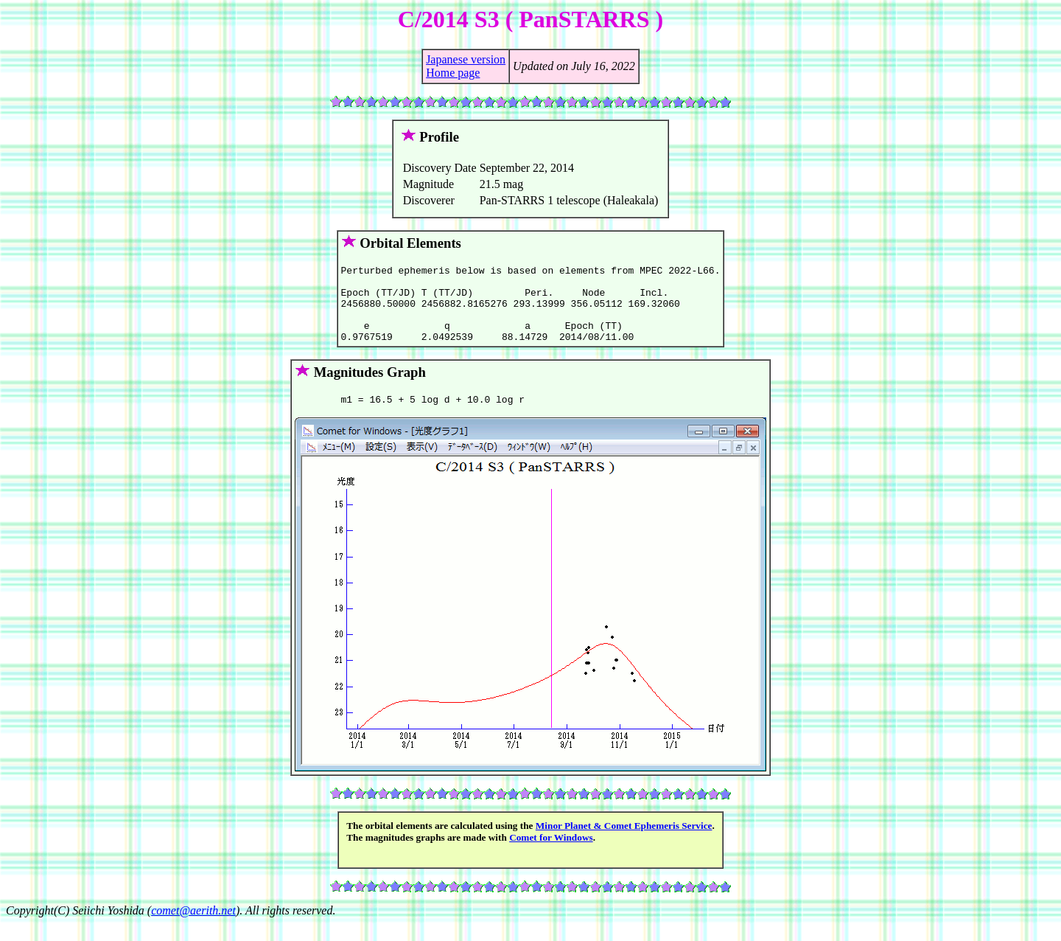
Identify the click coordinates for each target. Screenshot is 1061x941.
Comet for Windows (551, 855)
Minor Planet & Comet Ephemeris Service (624, 843)
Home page (453, 72)
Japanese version (465, 59)
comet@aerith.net (193, 928)
